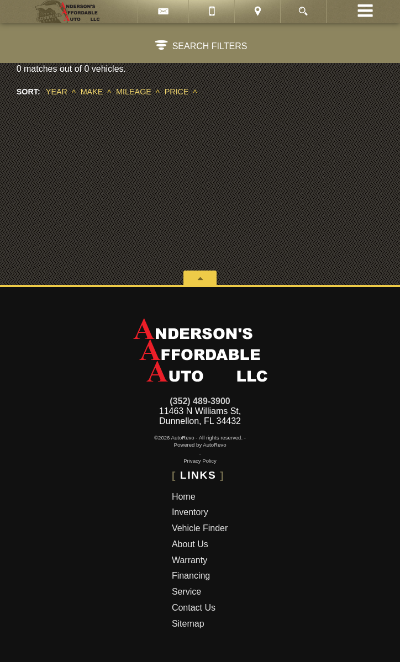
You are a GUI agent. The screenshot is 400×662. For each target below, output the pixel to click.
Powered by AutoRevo (200, 445)
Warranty (189, 560)
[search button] (303, 8)
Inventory (190, 512)
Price (177, 91)
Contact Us (193, 607)
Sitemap (188, 623)
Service (186, 591)
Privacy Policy (200, 461)
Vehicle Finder (200, 528)
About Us (190, 544)
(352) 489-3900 (200, 401)
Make (92, 91)
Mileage (133, 91)
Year (56, 91)
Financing (191, 575)
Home (184, 496)
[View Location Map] (257, 11)
